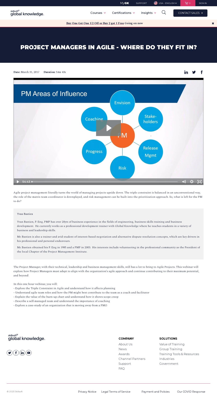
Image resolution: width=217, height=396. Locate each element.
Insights (148, 13)
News (123, 349)
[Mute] (184, 181)
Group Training (170, 349)
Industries (166, 359)
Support (125, 363)
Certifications (123, 13)
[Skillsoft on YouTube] (29, 353)
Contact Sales (190, 13)
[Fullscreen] (200, 181)
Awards (124, 354)
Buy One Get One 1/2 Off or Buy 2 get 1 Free (95, 23)
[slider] (105, 181)
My (124, 3)
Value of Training (172, 344)
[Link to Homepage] (27, 338)
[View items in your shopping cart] (187, 3)
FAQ (122, 368)
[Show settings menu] (192, 181)
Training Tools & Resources (179, 354)
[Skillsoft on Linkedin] (22, 353)
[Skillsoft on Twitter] (9, 353)
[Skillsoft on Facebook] (16, 353)
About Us (125, 344)
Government (168, 363)
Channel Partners (132, 359)
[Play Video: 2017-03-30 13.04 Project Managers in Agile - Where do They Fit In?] (108, 128)
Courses (98, 13)
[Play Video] (17, 181)
